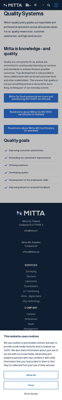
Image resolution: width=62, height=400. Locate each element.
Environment (31, 286)
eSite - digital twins (31, 296)
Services (31, 265)
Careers (31, 314)
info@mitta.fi (31, 230)
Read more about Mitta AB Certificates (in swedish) (31, 129)
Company (30, 307)
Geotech (31, 276)
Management (31, 328)
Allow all (31, 375)
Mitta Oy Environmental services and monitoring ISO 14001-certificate (31, 97)
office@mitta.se (31, 251)
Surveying (31, 271)
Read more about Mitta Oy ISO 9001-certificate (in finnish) (31, 113)
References (31, 319)
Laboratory (31, 281)
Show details (31, 393)
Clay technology (31, 301)
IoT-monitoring (31, 291)
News (31, 324)
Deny (31, 385)
